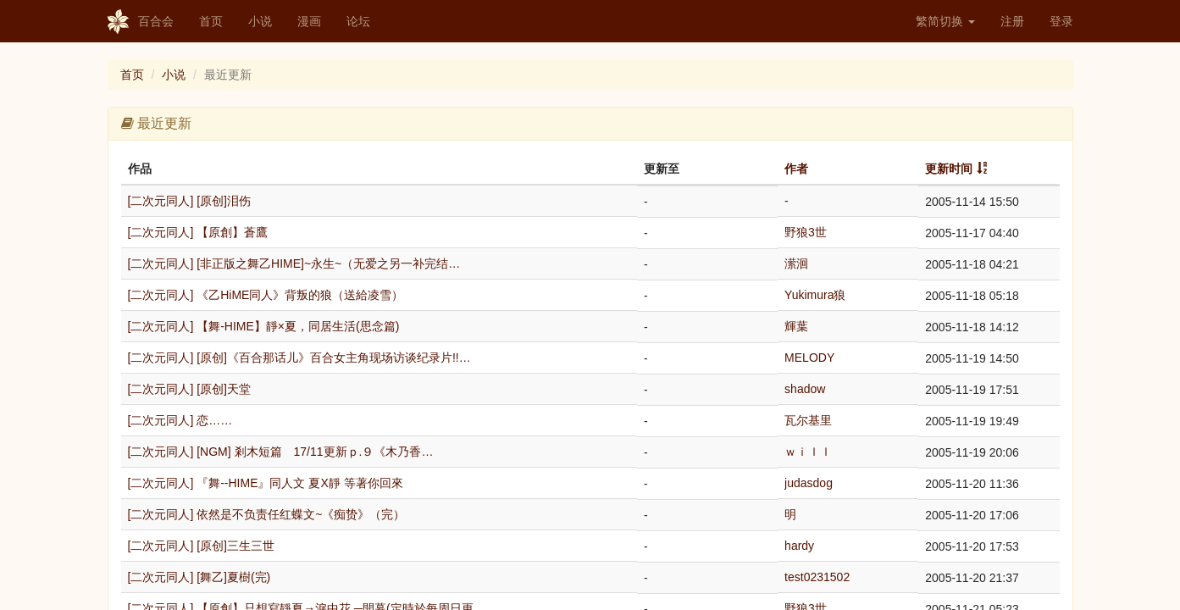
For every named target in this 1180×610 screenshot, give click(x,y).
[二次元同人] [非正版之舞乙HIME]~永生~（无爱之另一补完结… (294, 263)
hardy (799, 545)
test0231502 (817, 577)
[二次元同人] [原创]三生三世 (201, 545)
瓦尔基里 (808, 420)
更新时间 (948, 168)
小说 (260, 21)
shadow (804, 389)
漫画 (309, 21)
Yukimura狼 (814, 295)
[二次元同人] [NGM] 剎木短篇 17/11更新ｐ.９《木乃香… (281, 451)
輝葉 (796, 326)
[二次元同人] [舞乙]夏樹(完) (199, 577)
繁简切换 (945, 21)
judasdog (808, 483)
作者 (796, 168)
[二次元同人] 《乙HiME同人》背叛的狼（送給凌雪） (266, 295)
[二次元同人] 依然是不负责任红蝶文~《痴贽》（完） (267, 514)
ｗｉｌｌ (808, 451)
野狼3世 (805, 232)
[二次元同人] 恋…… (180, 420)
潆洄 (796, 263)
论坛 (358, 21)
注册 (1012, 21)
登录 (1061, 21)
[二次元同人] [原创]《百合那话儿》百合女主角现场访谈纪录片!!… (299, 357)
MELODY (809, 357)
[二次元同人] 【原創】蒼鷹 (198, 232)
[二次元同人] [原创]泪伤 (189, 201)
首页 (211, 21)
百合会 (141, 22)
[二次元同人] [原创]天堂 (189, 389)
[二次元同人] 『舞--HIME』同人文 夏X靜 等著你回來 (265, 483)
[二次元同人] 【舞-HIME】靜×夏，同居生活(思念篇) (264, 326)
